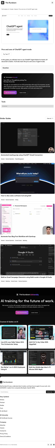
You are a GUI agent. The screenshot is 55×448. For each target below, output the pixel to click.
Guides (11, 9)
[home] (8, 2)
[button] (52, 2)
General (16, 9)
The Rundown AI (5, 9)
